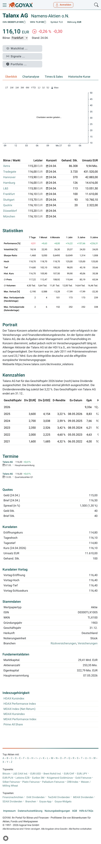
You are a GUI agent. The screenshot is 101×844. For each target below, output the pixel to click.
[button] (5, 838)
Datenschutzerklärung (30, 810)
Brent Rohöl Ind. (52, 773)
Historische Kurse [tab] (79, 76)
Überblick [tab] (11, 76)
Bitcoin (6, 773)
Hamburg (9, 182)
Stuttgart (8, 199)
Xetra (6, 166)
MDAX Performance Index (19, 719)
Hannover (9, 177)
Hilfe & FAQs (86, 810)
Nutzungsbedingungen (57, 810)
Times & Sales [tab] (54, 76)
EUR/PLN (8, 777)
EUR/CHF (69, 773)
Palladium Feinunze (53, 782)
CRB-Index (72, 782)
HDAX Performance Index (19, 703)
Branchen (30, 801)
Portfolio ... (16, 64)
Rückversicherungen (63, 643)
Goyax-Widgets (63, 801)
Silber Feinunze (11, 782)
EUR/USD (35, 773)
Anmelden (63, 4)
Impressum (9, 810)
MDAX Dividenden (83, 797)
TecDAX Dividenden (59, 797)
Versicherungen (88, 643)
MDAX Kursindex (14, 714)
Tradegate (9, 171)
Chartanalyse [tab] (30, 76)
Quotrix (7, 205)
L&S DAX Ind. (20, 773)
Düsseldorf (10, 210)
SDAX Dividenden (12, 801)
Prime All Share (13, 724)
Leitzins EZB (23, 777)
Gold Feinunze (83, 777)
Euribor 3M (38, 777)
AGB (74, 810)
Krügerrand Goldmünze (60, 777)
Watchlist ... (17, 48)
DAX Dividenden (36, 797)
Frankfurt (9, 194)
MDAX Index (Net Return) (19, 709)
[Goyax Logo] (21, 4)
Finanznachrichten (13, 797)
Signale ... (15, 56)
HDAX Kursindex (13, 698)
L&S (5, 188)
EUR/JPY (82, 773)
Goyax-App (45, 801)
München (9, 216)
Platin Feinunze (31, 782)
